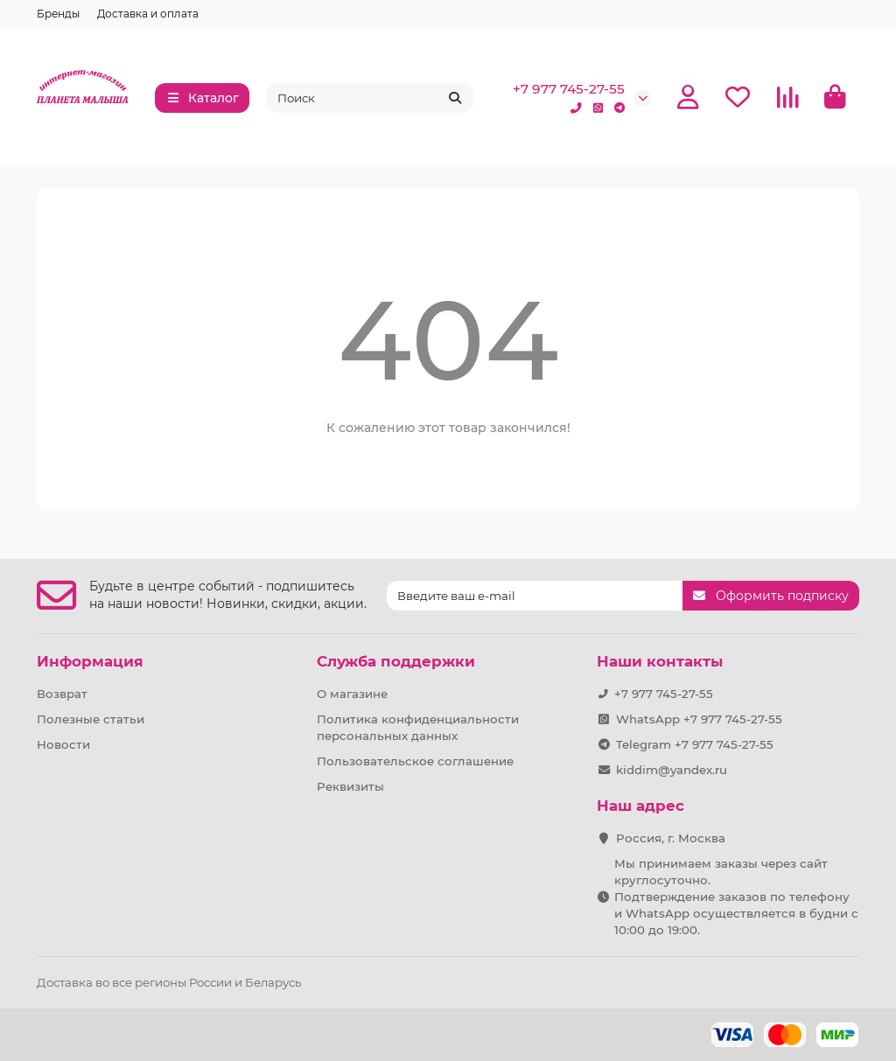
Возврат (62, 694)
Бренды (58, 13)
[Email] (534, 596)
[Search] (370, 98)
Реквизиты (350, 786)
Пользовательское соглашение (415, 761)
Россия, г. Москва (670, 838)
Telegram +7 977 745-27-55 (695, 744)
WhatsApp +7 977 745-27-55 (699, 719)
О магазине (352, 694)
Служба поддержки (396, 661)
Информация (90, 661)
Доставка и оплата (148, 13)
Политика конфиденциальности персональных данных (418, 727)
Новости (63, 744)
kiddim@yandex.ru (671, 770)
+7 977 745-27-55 (569, 88)
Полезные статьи (90, 719)
